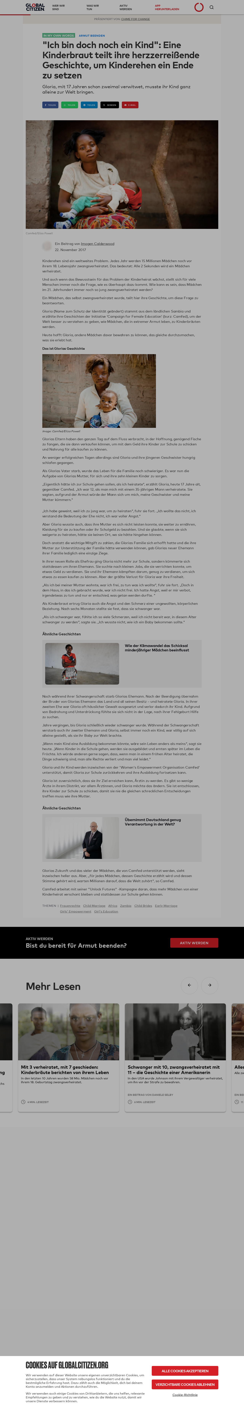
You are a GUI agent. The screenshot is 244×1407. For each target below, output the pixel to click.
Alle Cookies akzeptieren (185, 1370)
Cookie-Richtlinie (185, 1395)
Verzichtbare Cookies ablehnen (185, 1384)
